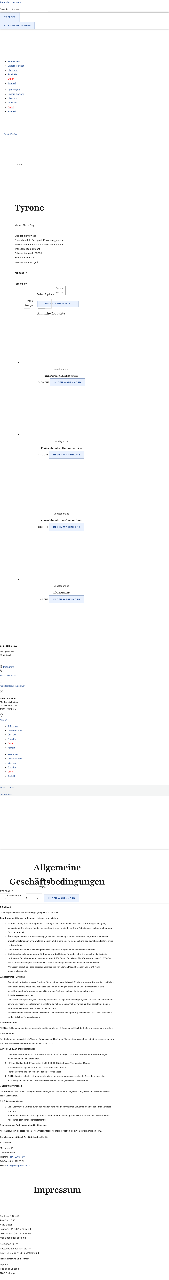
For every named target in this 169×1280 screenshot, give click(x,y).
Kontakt (12, 83)
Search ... (5, 9)
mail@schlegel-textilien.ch (12, 686)
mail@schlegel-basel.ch (18, 1165)
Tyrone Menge (13, 895)
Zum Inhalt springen (10, 2)
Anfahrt (3, 720)
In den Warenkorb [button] (67, 382)
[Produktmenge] (29, 898)
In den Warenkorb (57, 304)
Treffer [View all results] (10, 17)
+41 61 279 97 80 (8, 675)
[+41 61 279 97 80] (1, 671)
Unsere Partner (16, 65)
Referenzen (14, 61)
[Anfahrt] (1, 715)
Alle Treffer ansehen (17, 25)
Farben (46, 294)
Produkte (12, 74)
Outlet (11, 78)
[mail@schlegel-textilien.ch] (1, 681)
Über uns (13, 70)
